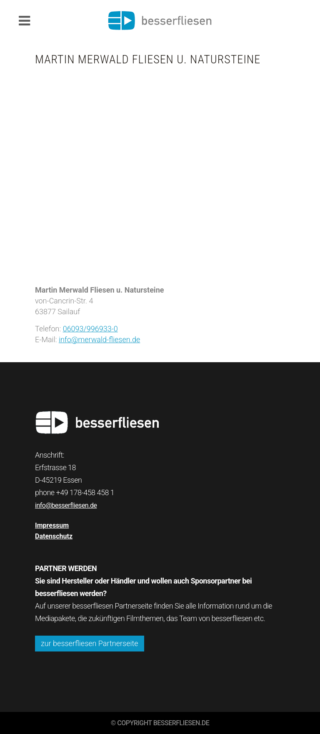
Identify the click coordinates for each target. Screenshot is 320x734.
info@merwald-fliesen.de (99, 339)
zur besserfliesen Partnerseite (89, 643)
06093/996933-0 (90, 328)
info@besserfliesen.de (66, 505)
